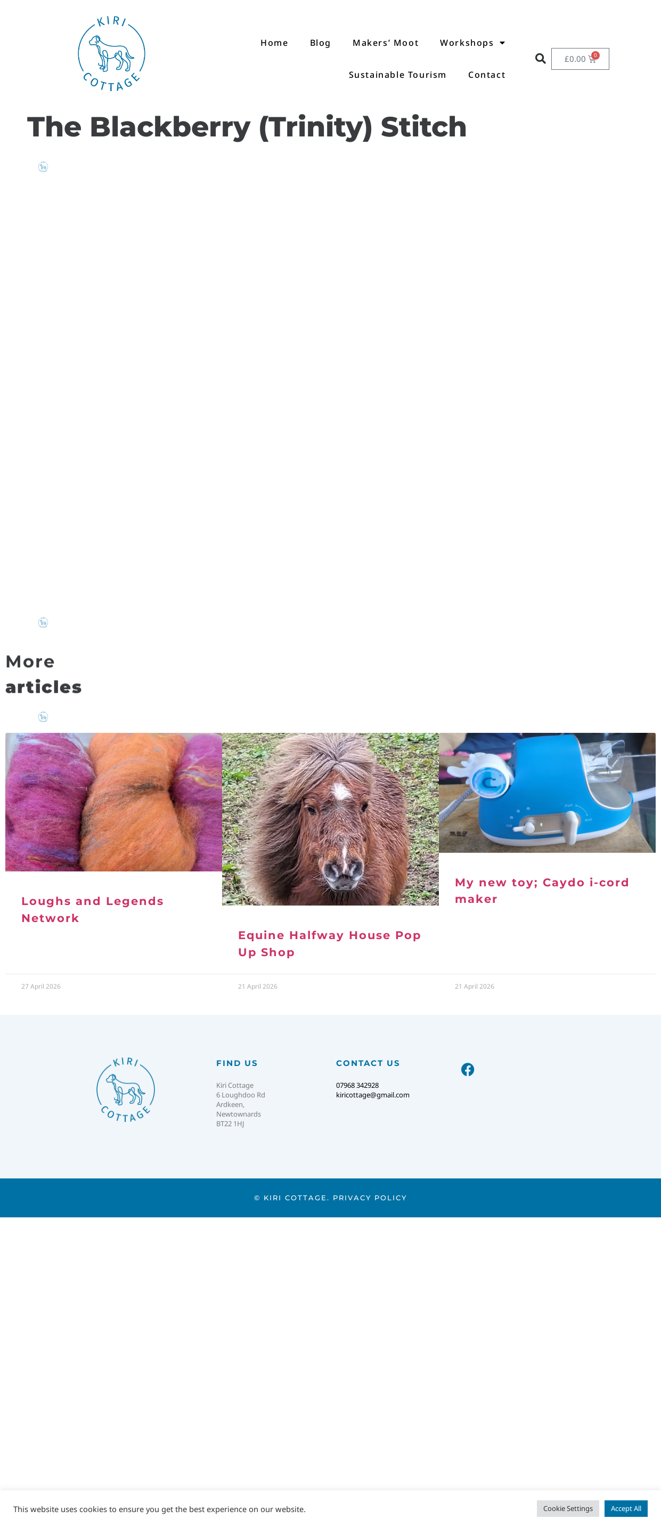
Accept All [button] (626, 1508)
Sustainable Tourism (398, 74)
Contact (486, 74)
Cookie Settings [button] (568, 1508)
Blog (320, 43)
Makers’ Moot (386, 43)
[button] (540, 58)
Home (274, 43)
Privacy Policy (370, 1197)
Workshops (472, 42)
